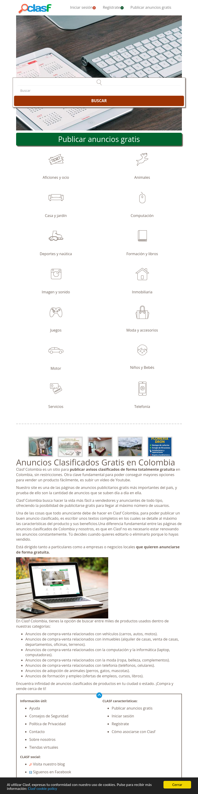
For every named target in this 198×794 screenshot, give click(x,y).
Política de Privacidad (47, 723)
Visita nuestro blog (47, 764)
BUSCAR (99, 100)
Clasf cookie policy (42, 788)
